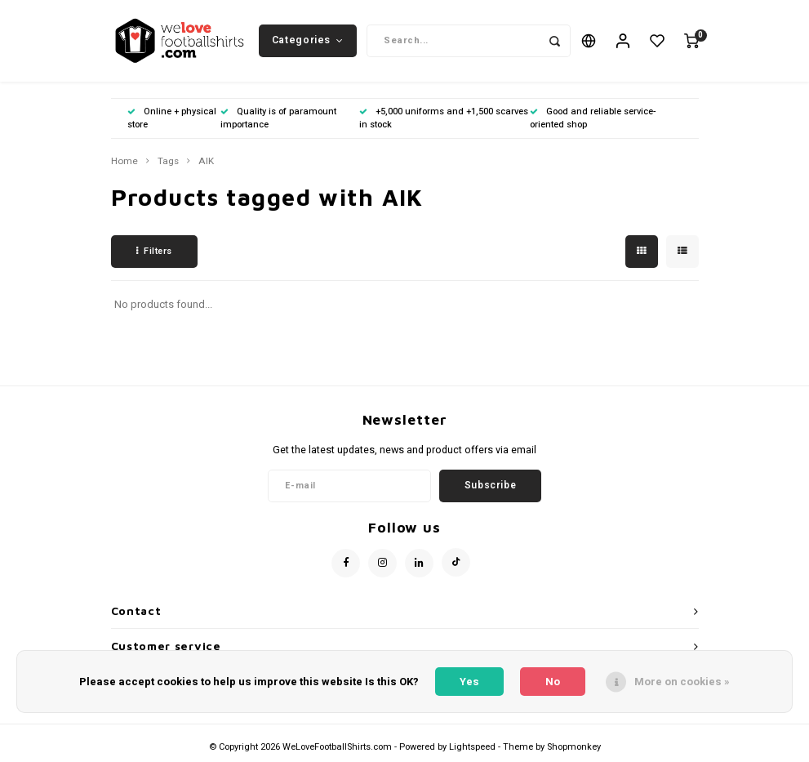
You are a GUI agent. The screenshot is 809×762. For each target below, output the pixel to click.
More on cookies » (682, 681)
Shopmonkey (574, 747)
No (552, 681)
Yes (469, 681)
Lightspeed (472, 747)
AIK (206, 161)
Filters (154, 251)
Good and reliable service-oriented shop (593, 118)
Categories (308, 40)
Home (124, 161)
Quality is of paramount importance (278, 118)
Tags (168, 161)
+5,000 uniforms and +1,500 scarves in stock (443, 118)
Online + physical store (171, 118)
